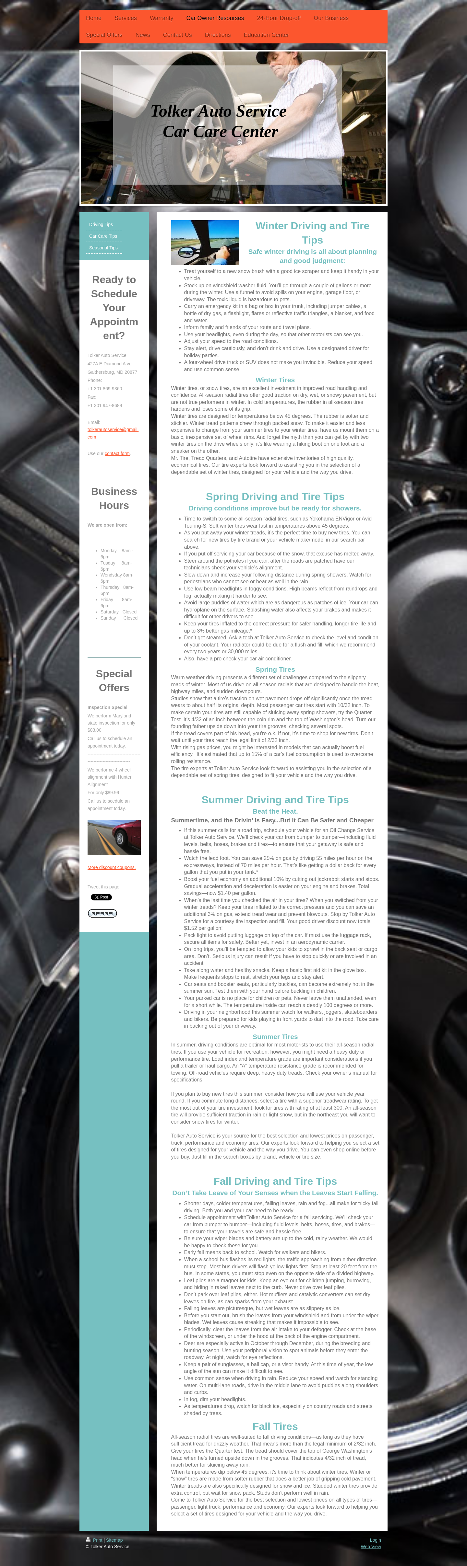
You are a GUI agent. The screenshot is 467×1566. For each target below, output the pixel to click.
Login (375, 1540)
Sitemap (114, 1540)
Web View (371, 1546)
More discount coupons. (112, 867)
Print (95, 1540)
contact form (117, 453)
